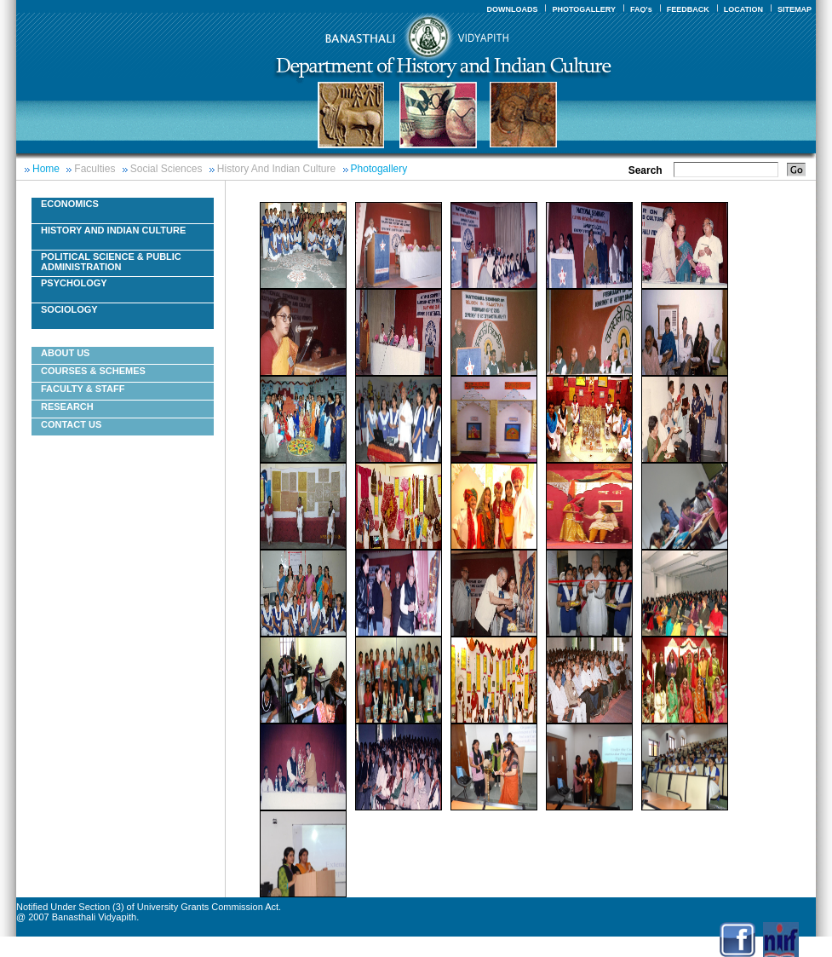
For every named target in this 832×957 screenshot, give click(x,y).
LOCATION (743, 9)
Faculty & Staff (82, 388)
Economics (70, 204)
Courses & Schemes (93, 371)
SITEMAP (794, 9)
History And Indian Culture (276, 169)
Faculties (94, 169)
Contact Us (71, 424)
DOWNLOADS (511, 9)
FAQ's (641, 9)
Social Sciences (166, 169)
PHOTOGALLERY (584, 9)
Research (67, 406)
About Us (65, 353)
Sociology (69, 309)
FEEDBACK (688, 9)
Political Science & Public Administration (111, 261)
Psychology (74, 283)
